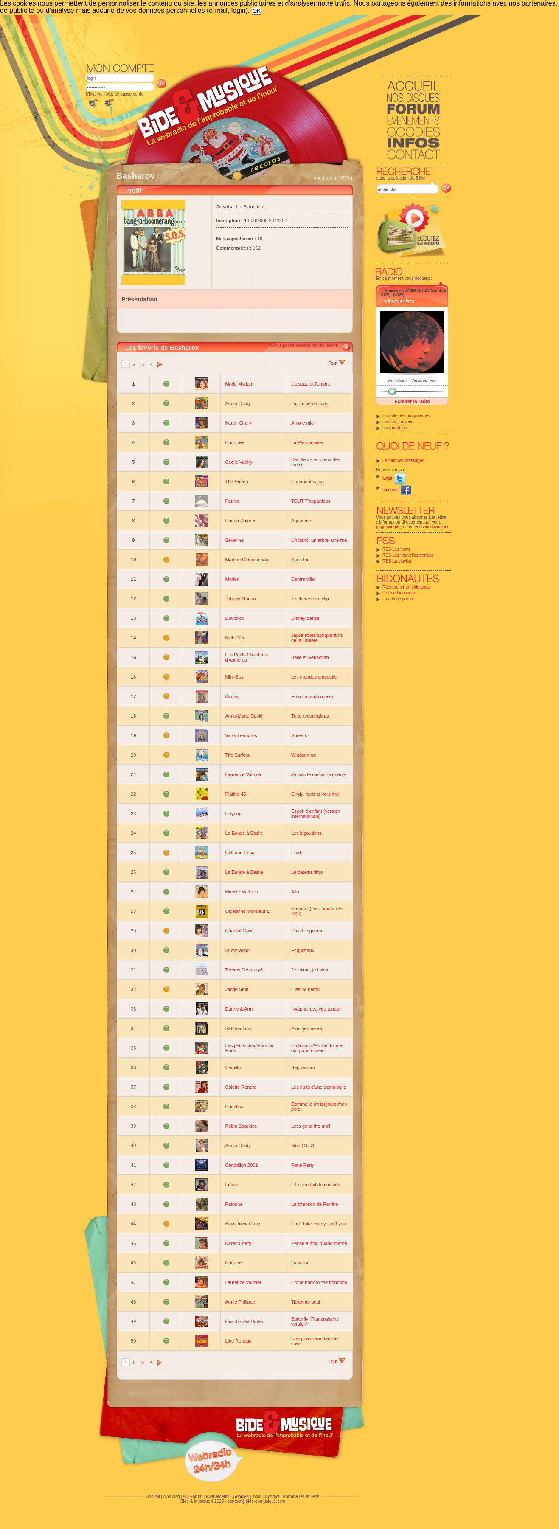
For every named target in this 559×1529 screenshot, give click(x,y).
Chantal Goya (239, 930)
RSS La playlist (396, 561)
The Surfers (237, 754)
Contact (272, 1496)
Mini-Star (234, 676)
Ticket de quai (305, 1301)
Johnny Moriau (240, 598)
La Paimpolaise (307, 442)
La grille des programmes (406, 416)
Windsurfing (303, 754)
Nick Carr (234, 637)
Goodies (241, 1496)
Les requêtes (394, 427)
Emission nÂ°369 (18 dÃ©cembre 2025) (413, 292)
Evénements (218, 1496)
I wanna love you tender (316, 1008)
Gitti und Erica (239, 852)
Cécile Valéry (238, 462)
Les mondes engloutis (314, 676)
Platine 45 (235, 794)
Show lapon (237, 950)
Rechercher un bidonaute (406, 587)
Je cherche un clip (310, 598)
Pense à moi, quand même (319, 1243)
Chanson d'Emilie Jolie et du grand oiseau (317, 1048)
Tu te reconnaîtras (310, 715)
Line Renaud (238, 1340)
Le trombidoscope (399, 593)
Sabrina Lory (238, 1028)
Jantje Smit (236, 989)
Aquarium (301, 520)
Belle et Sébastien (310, 657)
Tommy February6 (244, 969)
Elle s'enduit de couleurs (316, 1184)
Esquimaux (302, 950)
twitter (393, 478)
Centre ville (303, 579)
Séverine (234, 540)
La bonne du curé (309, 403)
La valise (300, 1262)
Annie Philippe (240, 1301)
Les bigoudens (306, 833)
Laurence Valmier (243, 774)
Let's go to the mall (310, 1126)
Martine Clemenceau (246, 559)
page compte (388, 526)
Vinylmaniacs (399, 301)
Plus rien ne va (306, 1028)
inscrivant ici (436, 526)
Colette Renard (240, 1087)
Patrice (232, 501)
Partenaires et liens (301, 1496)
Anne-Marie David (243, 715)
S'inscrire (94, 94)
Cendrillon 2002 (241, 1165)
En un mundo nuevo (312, 696)
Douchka (234, 618)
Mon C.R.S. (303, 1145)
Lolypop (233, 813)
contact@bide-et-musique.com (256, 1501)
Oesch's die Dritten (244, 1321)
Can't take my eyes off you (318, 1223)
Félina (231, 1184)
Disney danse (305, 618)
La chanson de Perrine (314, 1204)
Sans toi (299, 559)
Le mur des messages (403, 460)
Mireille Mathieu (241, 891)
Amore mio (302, 422)
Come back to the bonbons (319, 1282)
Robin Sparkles (241, 1126)
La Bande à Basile (244, 833)
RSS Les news (396, 549)
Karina (232, 696)
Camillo (233, 1067)
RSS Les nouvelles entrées (408, 555)
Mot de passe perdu (124, 94)
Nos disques (175, 1496)
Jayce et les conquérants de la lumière (317, 638)
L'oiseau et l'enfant (310, 383)
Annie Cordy (238, 403)
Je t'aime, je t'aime (310, 969)
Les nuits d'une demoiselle (318, 1087)
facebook (396, 489)
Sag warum (303, 1067)
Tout (337, 363)
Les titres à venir (397, 422)
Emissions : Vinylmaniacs (412, 380)
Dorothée (234, 442)
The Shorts (236, 481)
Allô (295, 891)
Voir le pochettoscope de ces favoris (304, 345)
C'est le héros (305, 989)
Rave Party (302, 1165)
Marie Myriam (239, 383)
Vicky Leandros (241, 735)
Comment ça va (307, 481)
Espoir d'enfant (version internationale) (315, 813)
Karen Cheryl (238, 422)
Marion (232, 579)
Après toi (300, 735)
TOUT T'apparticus (310, 501)
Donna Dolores (240, 520)
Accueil (153, 1496)
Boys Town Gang (242, 1223)
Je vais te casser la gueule (318, 774)
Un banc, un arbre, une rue (319, 540)
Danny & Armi (239, 1008)
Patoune (233, 1204)
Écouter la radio (412, 401)
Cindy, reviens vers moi (315, 794)
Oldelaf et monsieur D (247, 911)
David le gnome (307, 930)
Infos (256, 1496)
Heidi (296, 852)
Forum (196, 1496)
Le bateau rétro (307, 872)
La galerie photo (397, 599)
